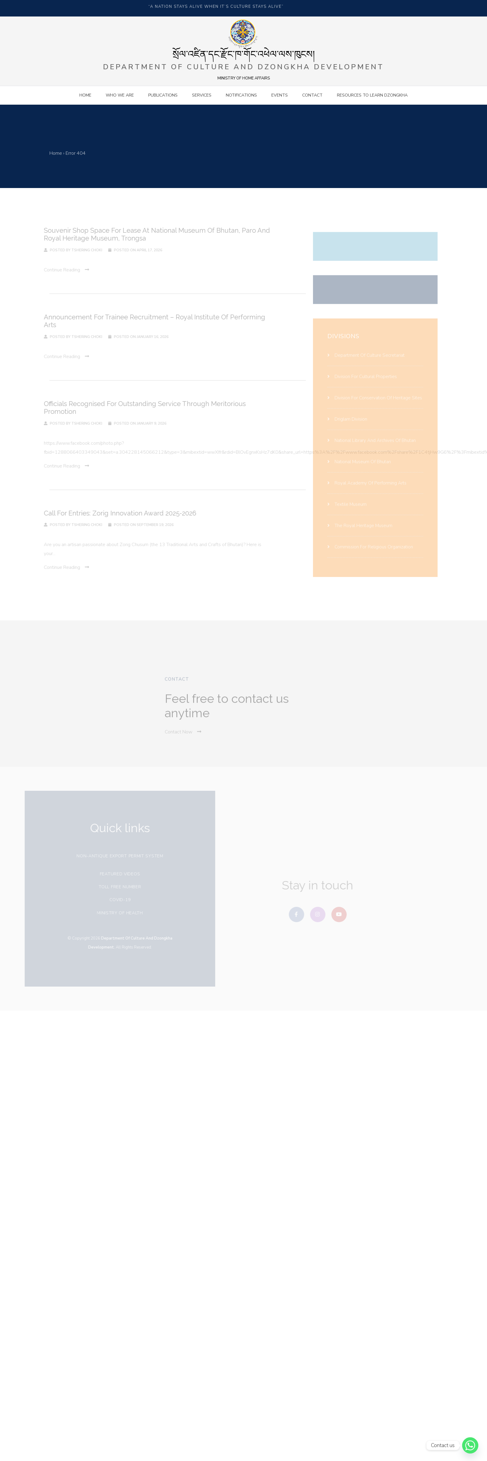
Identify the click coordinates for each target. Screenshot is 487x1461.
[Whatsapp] (470, 1445)
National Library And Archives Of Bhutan (371, 446)
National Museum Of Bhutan (359, 467)
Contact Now (183, 737)
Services (201, 95)
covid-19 (117, 900)
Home (85, 95)
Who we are (120, 95)
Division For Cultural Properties (362, 382)
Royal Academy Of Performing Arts (366, 488)
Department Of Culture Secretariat (366, 361)
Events (279, 95)
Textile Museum (347, 510)
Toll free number (117, 887)
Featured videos (117, 874)
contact (312, 95)
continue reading (61, 270)
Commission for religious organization (370, 552)
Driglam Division (347, 425)
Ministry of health (117, 913)
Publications (163, 95)
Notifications (241, 95)
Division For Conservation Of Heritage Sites (374, 403)
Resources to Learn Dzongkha (372, 95)
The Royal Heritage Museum (359, 531)
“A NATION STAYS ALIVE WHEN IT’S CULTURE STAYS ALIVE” (217, 6)
